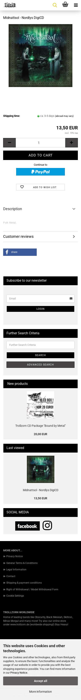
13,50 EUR (40, 498)
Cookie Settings (15, 595)
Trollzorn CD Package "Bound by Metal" (40, 425)
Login (41, 308)
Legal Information (16, 569)
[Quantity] (40, 142)
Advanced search (40, 364)
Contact (10, 576)
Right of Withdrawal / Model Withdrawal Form (32, 589)
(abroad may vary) (64, 116)
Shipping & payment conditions (24, 582)
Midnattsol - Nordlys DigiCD (40, 490)
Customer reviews (18, 236)
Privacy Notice (18, 672)
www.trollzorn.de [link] (19, 624)
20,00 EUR (40, 434)
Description (12, 209)
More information (40, 691)
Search (40, 355)
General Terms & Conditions (22, 563)
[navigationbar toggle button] (76, 5)
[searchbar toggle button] (55, 5)
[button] (9, 142)
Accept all (40, 681)
